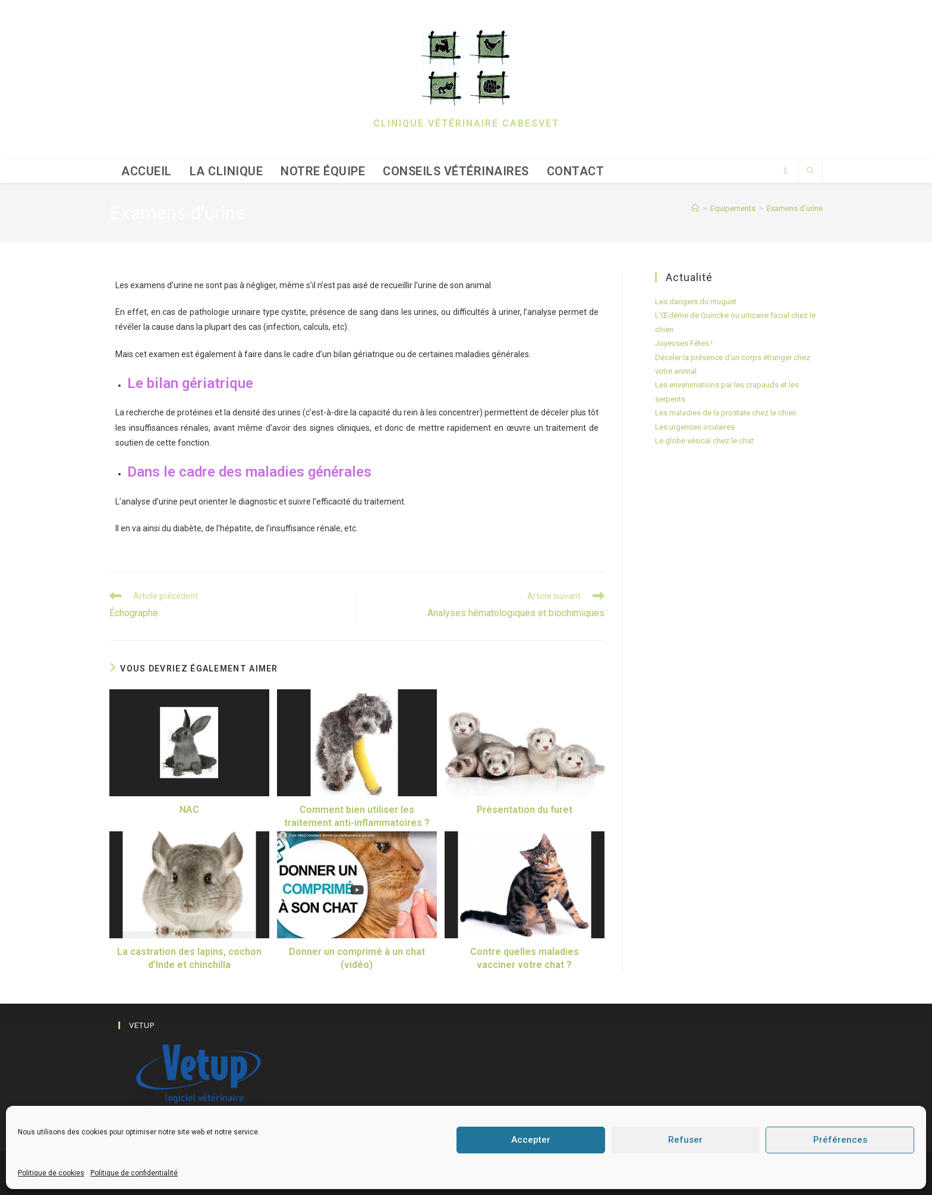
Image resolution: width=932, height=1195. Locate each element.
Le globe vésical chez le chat (704, 440)
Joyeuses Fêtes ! (684, 343)
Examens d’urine (795, 208)
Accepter (530, 1139)
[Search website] (810, 171)
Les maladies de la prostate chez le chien (725, 412)
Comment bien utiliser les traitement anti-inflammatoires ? (357, 816)
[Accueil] (695, 208)
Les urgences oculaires (695, 426)
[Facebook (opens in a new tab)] (785, 170)
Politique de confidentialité (134, 1173)
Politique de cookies (51, 1173)
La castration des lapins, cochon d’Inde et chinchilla (189, 958)
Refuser (685, 1139)
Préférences (840, 1139)
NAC (189, 809)
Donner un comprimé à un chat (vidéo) (357, 958)
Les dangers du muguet (695, 301)
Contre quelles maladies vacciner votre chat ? (524, 958)
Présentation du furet (524, 809)
